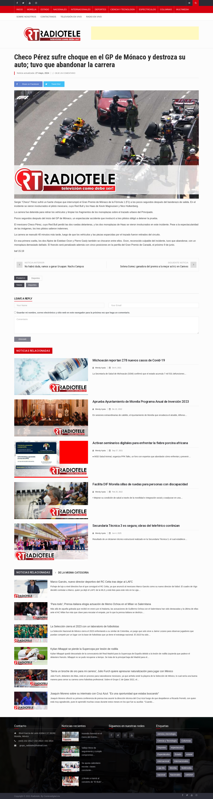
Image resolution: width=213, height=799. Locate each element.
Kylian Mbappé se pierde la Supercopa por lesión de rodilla (84, 648)
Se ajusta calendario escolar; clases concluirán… (91, 766)
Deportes (100, 9)
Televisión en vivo (71, 17)
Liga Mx (161, 768)
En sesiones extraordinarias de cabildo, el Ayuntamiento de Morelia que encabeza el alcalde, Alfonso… (139, 415)
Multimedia (182, 9)
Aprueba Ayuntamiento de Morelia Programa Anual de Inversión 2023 (140, 401)
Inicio (19, 9)
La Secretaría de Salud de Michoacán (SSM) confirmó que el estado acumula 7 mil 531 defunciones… (139, 373)
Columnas (166, 9)
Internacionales (81, 9)
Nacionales (60, 9)
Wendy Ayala (100, 367)
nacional (161, 774)
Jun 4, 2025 (118, 533)
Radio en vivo (94, 17)
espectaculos (177, 747)
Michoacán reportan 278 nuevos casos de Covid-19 (128, 360)
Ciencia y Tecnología (122, 9)
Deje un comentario (66, 73)
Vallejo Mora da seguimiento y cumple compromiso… (92, 751)
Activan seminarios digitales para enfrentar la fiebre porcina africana (140, 443)
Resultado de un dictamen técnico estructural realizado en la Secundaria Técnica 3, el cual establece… (139, 539)
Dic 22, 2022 (118, 409)
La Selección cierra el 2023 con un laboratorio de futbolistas (84, 626)
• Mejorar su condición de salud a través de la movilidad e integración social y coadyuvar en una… (137, 497)
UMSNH (189, 774)
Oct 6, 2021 (118, 367)
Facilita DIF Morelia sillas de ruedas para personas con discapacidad (140, 484)
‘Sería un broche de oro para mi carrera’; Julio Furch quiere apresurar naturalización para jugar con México (111, 671)
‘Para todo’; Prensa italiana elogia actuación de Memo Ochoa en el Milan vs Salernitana (100, 603)
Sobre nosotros (26, 17)
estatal (189, 754)
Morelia (31, 9)
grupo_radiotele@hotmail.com (33, 745)
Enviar (22, 339)
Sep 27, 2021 (118, 450)
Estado (45, 9)
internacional (163, 761)
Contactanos (48, 17)
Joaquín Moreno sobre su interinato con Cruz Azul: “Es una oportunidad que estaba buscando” (104, 693)
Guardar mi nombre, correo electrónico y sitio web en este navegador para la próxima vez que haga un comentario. (73, 312)
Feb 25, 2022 (118, 492)
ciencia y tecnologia (167, 734)
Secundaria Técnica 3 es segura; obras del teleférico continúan (136, 525)
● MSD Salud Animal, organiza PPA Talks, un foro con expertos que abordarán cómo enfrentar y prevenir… (141, 456)
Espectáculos (147, 9)
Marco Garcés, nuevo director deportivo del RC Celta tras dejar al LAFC (91, 581)
